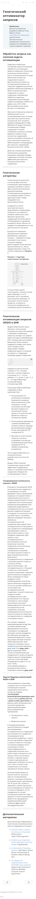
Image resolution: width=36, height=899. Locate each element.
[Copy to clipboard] (31, 359)
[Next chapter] (28, 882)
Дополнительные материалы (13, 816)
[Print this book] (33, 2)
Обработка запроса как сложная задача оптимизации (17, 57)
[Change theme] (5, 2)
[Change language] (30, 2)
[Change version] (26, 2)
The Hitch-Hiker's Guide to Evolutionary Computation (20, 831)
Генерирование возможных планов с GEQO (16, 482)
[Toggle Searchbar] (8, 2)
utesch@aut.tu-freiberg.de (18, 35)
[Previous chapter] (7, 882)
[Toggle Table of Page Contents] (23, 2)
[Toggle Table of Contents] (1, 2)
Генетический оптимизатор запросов (14, 16)
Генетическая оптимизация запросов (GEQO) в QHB (17, 319)
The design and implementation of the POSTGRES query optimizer (21, 863)
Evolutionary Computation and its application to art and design (21, 842)
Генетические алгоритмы (11, 174)
